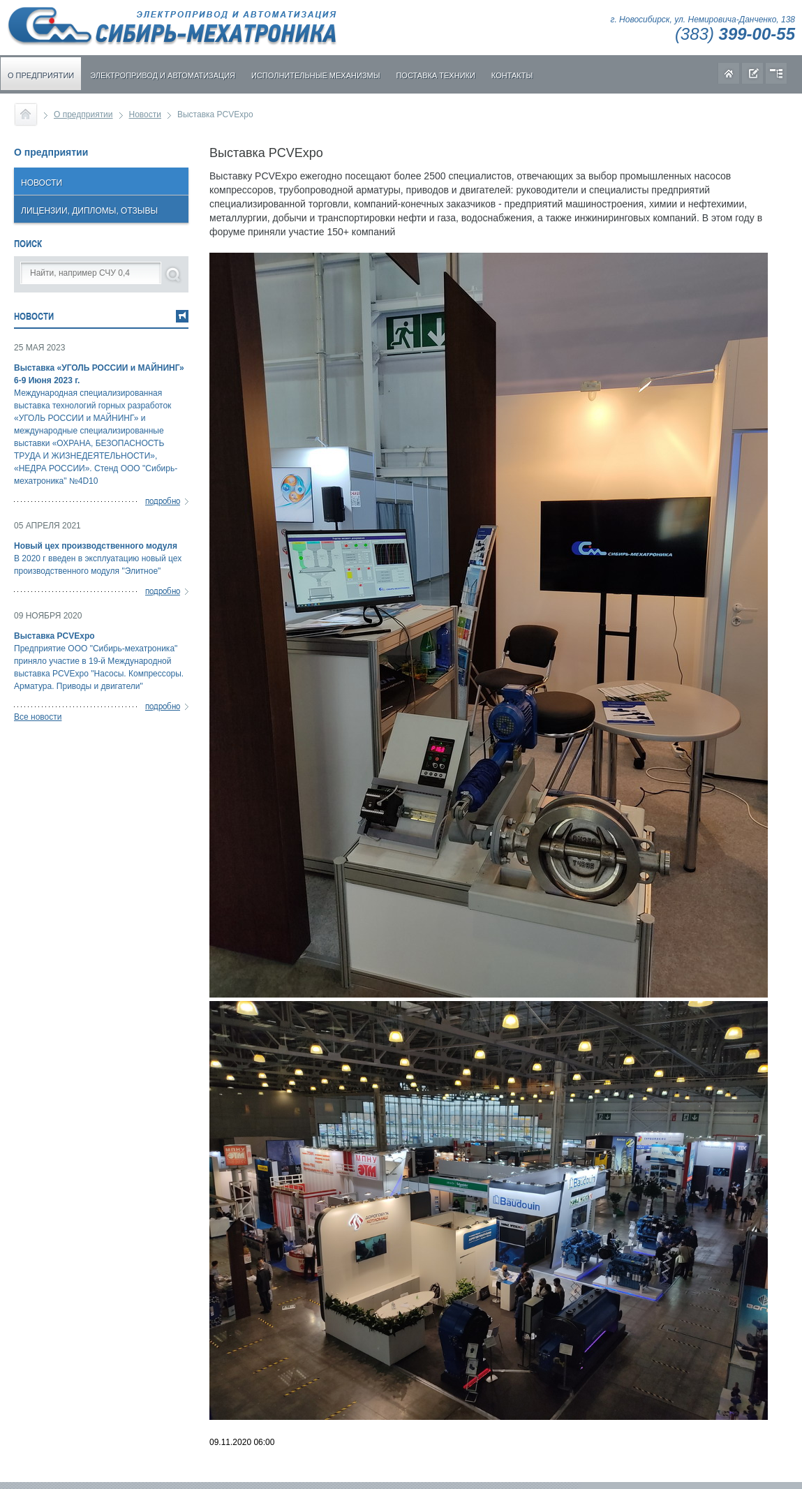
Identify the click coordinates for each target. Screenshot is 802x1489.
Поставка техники (435, 75)
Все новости (37, 717)
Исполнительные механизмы (315, 75)
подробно (162, 500)
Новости (145, 114)
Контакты (512, 75)
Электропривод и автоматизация (162, 75)
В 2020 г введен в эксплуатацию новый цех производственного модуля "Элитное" (101, 558)
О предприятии (41, 75)
